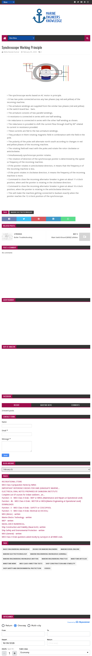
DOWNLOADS (8, 504)
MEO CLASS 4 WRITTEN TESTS (31, 564)
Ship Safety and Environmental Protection (22, 568)
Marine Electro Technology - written (17, 517)
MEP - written (7, 521)
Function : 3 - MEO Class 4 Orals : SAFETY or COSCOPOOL (26, 508)
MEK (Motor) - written (11, 514)
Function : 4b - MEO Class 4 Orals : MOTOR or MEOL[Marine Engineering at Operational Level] (41, 501)
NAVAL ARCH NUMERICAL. (13, 524)
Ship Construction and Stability (60, 564)
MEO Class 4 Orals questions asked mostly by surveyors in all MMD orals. (32, 537)
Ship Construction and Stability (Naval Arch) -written (24, 527)
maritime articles (79, 559)
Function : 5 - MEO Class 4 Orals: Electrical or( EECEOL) (25, 511)
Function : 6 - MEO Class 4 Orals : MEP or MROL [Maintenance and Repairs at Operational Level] (42, 498)
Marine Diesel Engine (70, 549)
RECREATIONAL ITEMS (12, 482)
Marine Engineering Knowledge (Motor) (20, 559)
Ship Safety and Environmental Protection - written (23, 530)
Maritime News (9, 564)
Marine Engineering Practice (54, 559)
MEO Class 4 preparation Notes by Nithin (19, 485)
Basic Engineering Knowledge (16, 549)
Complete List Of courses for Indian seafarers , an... (23, 495)
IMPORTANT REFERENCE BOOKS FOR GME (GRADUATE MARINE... (31, 488)
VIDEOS (47, 568)
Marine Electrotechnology (21, 212)
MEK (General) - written (12, 534)
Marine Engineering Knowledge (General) (48, 554)
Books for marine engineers (45, 549)
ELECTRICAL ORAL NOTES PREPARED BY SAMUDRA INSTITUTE (29, 491)
